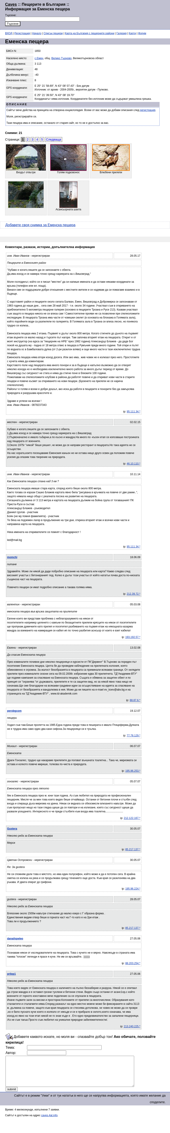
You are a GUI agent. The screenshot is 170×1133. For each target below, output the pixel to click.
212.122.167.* (132, 818)
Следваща (53, 139)
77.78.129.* (133, 735)
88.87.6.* (135, 700)
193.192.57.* (132, 637)
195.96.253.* (132, 770)
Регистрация (22, 33)
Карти (132, 33)
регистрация (147, 110)
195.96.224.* (132, 888)
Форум (142, 33)
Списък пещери (53, 33)
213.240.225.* (132, 1026)
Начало (36, 33)
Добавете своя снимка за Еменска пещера (40, 225)
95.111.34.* (133, 411)
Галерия (121, 33)
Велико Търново (61, 58)
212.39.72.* (133, 593)
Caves (11, 4)
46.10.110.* (133, 463)
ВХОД (8, 33)
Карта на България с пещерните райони (89, 33)
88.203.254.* (132, 963)
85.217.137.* (132, 849)
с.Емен (39, 58)
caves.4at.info (49, 1121)
